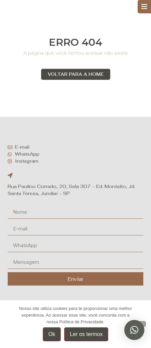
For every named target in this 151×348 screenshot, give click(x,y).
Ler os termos (86, 334)
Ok (51, 334)
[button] (134, 330)
